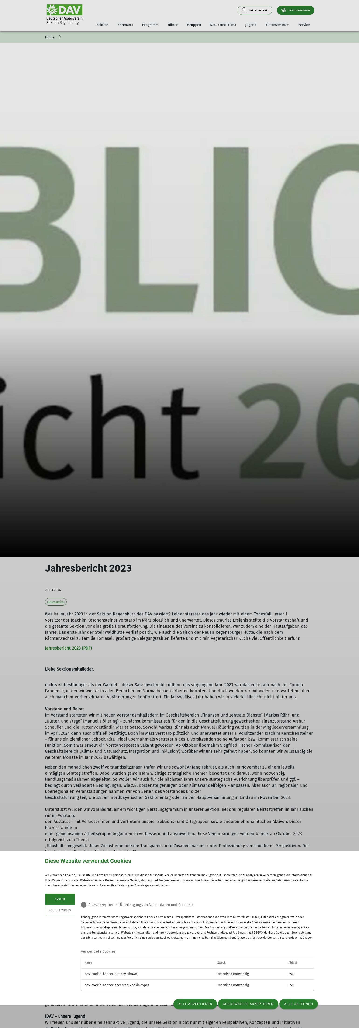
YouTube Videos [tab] (60, 910)
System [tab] (60, 899)
